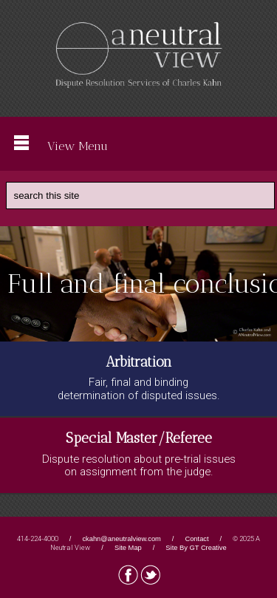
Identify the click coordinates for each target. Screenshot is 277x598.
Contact (196, 539)
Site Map (128, 547)
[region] (138, 284)
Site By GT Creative (195, 547)
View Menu (61, 144)
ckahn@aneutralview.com (121, 539)
